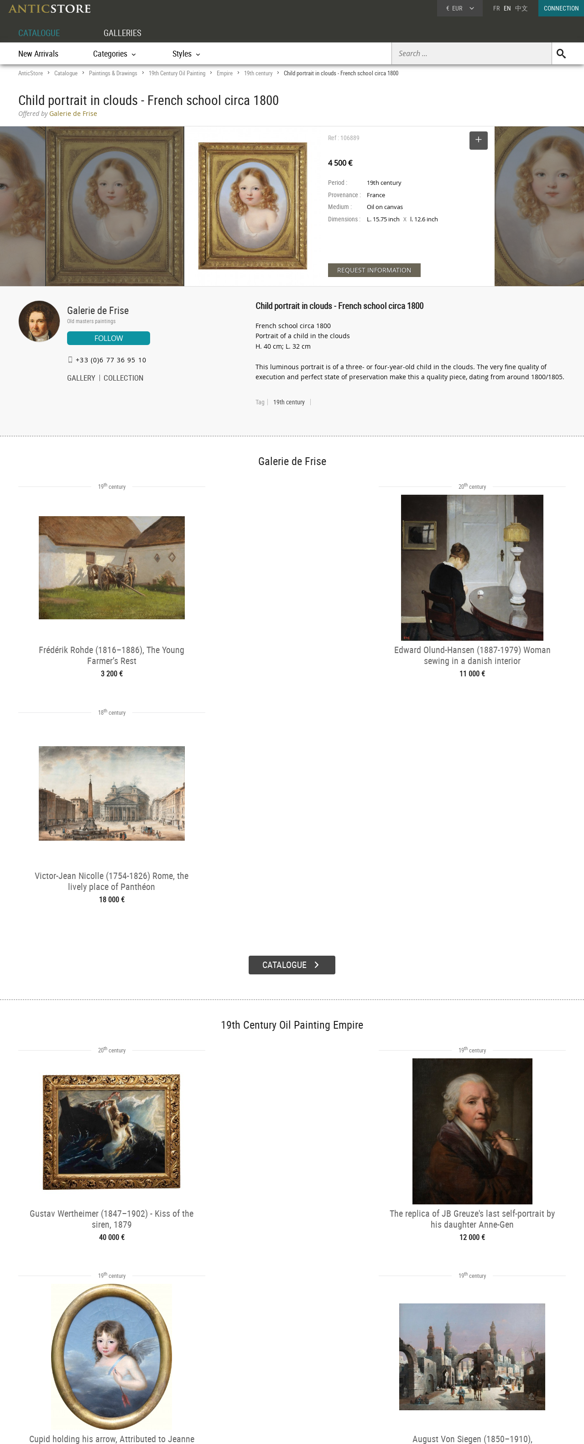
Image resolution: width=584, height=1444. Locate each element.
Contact (481, 1371)
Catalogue (66, 73)
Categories (152, 1359)
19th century (258, 73)
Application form (56, 1380)
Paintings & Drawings (113, 73)
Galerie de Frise (98, 310)
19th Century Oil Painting (177, 73)
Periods (149, 1382)
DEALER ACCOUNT (52, 1347)
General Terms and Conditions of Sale (311, 1428)
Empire (225, 73)
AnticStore (30, 73)
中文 (521, 8)
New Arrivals (38, 53)
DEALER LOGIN (67, 1364)
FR (496, 8)
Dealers (259, 1359)
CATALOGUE (40, 32)
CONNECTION (561, 8)
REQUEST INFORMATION (374, 270)
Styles (147, 1371)
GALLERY (81, 379)
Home (479, 1362)
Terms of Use (246, 1428)
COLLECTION (124, 379)
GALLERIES (126, 32)
